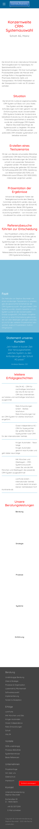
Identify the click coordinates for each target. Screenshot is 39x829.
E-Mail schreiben (14, 810)
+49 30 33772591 (13, 806)
